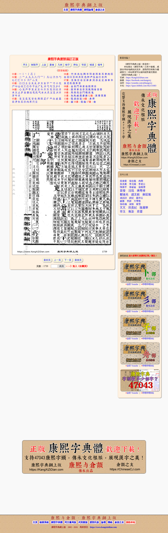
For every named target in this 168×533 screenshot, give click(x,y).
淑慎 (131, 204)
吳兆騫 (123, 184)
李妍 (129, 201)
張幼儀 (123, 204)
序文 (25, 64)
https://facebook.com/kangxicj (138, 80)
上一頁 (57, 260)
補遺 (92, 64)
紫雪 (138, 204)
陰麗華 (144, 207)
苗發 (123, 190)
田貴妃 (132, 207)
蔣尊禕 (141, 190)
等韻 (83, 64)
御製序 (34, 64)
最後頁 (78, 260)
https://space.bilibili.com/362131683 (141, 86)
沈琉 (131, 190)
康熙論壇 (88, 9)
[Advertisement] (84, 34)
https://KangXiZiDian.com (137, 77)
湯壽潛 (141, 187)
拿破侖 (132, 187)
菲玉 (123, 211)
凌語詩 (123, 198)
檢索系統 (44, 522)
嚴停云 (139, 198)
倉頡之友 (100, 9)
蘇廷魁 (147, 194)
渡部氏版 (94, 522)
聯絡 (110, 522)
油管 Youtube (132, 284)
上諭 (43, 64)
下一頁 (67, 260)
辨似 (75, 64)
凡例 (60, 64)
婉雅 (122, 201)
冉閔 (140, 181)
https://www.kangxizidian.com (103, 527)
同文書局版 (70, 522)
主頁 (65, 9)
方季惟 (137, 201)
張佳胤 (132, 181)
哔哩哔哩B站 (148, 284)
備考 (100, 64)
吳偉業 (123, 181)
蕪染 (131, 211)
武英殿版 (83, 522)
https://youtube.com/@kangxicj (139, 83)
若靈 (140, 211)
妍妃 (131, 198)
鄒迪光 (124, 194)
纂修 (52, 64)
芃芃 (123, 207)
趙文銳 (135, 194)
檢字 (67, 64)
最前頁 (47, 260)
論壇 (103, 522)
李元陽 (132, 184)
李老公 (141, 184)
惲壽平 (123, 187)
